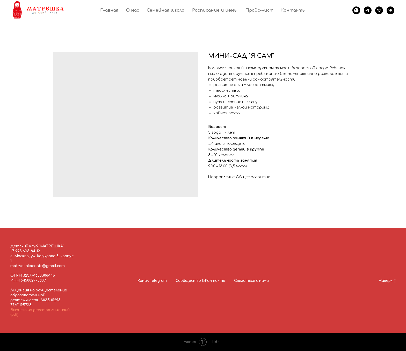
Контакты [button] (293, 10)
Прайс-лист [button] (259, 10)
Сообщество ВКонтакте (200, 281)
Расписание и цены (215, 10)
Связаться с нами (251, 281)
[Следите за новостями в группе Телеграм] (368, 10)
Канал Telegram (152, 281)
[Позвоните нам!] (379, 10)
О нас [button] (132, 10)
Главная (109, 10)
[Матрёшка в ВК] (390, 10)
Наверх (387, 281)
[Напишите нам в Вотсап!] (356, 10)
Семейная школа (165, 10)
